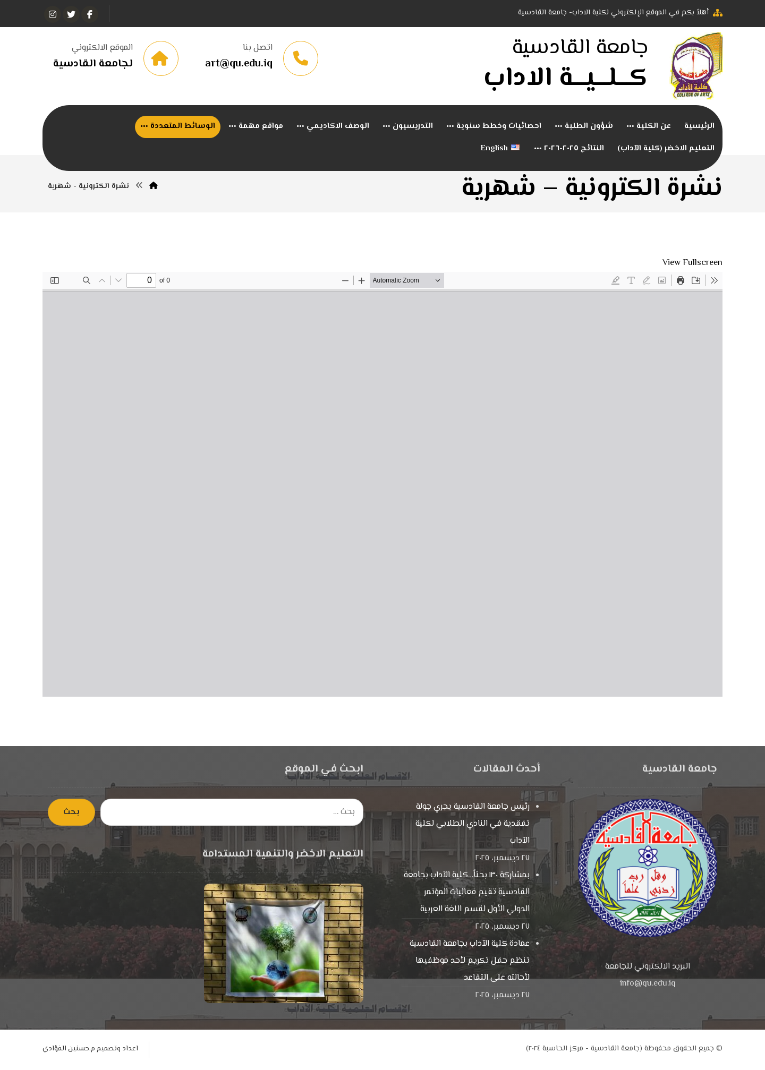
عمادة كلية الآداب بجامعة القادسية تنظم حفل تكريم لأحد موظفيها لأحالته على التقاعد (470, 962)
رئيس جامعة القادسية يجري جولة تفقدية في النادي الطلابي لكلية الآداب (472, 825)
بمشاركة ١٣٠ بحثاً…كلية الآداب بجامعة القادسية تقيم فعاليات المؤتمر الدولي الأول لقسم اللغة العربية (467, 894)
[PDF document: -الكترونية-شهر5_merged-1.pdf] (382, 485)
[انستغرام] (52, 14)
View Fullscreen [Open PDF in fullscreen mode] (692, 264)
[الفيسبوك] (89, 14)
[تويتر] (71, 14)
